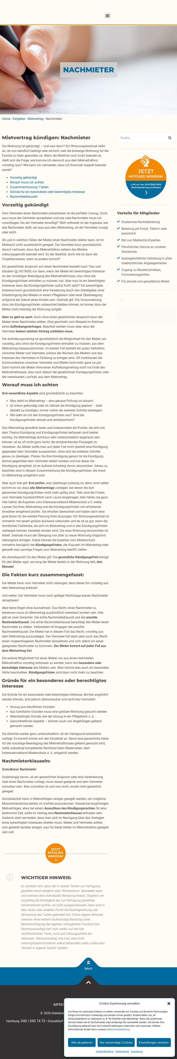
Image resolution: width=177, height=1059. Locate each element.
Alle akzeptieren (81, 1042)
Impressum (137, 1051)
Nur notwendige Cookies (116, 1042)
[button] (169, 1004)
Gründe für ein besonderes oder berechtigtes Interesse (47, 192)
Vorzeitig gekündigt (23, 177)
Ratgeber (19, 119)
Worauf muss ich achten (27, 182)
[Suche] (170, 138)
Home (6, 119)
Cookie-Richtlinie (105, 1051)
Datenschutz (122, 1051)
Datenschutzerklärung (118, 1029)
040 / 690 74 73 (33, 1021)
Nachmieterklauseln (24, 196)
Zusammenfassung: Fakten (29, 187)
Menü (88, 968)
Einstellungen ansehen (154, 1042)
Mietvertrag (35, 119)
